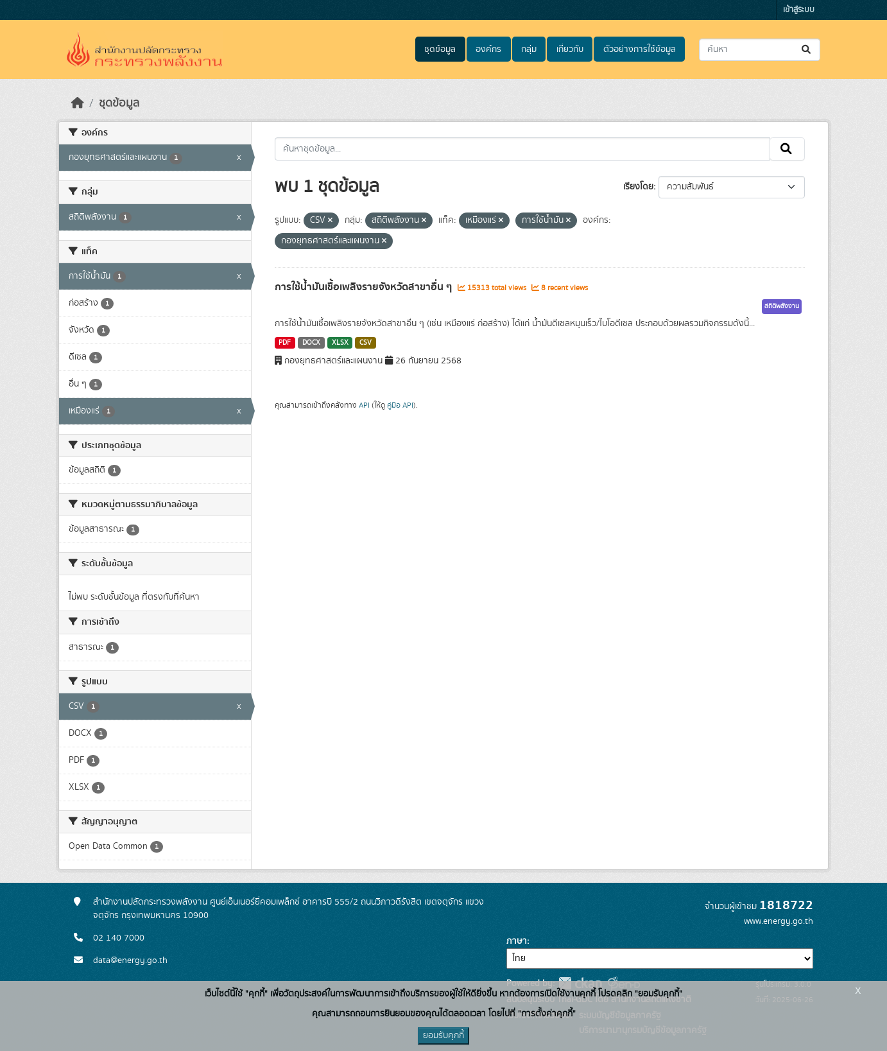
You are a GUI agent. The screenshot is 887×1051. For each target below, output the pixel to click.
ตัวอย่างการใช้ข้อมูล (639, 49)
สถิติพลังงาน (781, 306)
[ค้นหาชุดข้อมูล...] (759, 50)
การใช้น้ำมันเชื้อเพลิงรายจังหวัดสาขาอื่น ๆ (364, 287)
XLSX (340, 343)
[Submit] (807, 50)
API (364, 405)
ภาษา (516, 941)
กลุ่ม (529, 49)
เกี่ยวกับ (569, 49)
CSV (365, 343)
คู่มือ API (400, 405)
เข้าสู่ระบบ (798, 10)
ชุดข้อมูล (440, 49)
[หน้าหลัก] (77, 103)
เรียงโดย (638, 186)
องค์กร (488, 49)
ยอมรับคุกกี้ (443, 1035)
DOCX (311, 343)
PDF (285, 343)
